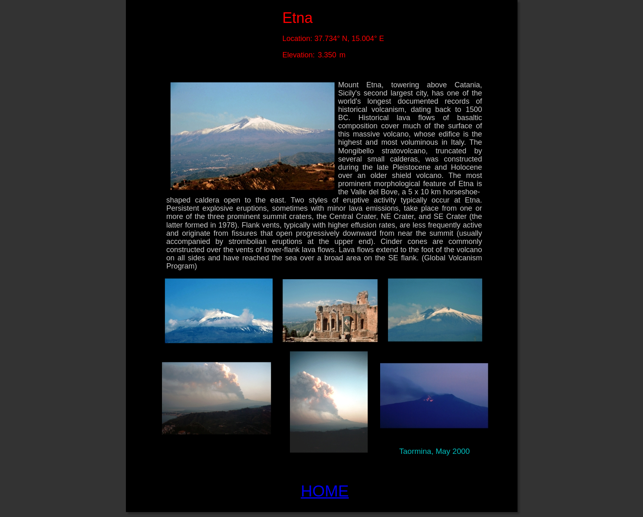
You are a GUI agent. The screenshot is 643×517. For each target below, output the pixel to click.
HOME (325, 491)
